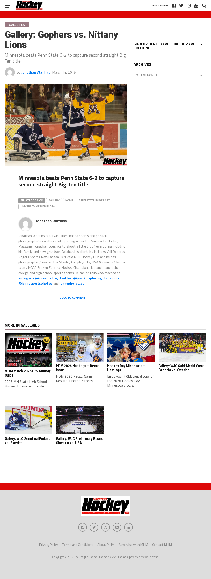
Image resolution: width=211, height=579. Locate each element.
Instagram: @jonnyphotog (38, 278)
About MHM (105, 544)
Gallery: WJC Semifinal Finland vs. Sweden (27, 440)
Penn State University (94, 200)
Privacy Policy (48, 544)
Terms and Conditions (77, 544)
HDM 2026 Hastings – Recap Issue (77, 368)
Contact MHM (162, 544)
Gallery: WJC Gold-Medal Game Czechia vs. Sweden (181, 368)
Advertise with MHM (133, 544)
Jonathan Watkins (35, 72)
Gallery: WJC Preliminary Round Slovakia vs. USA (79, 440)
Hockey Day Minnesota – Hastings (126, 368)
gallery (54, 200)
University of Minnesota (38, 206)
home (69, 200)
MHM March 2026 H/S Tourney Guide (28, 373)
